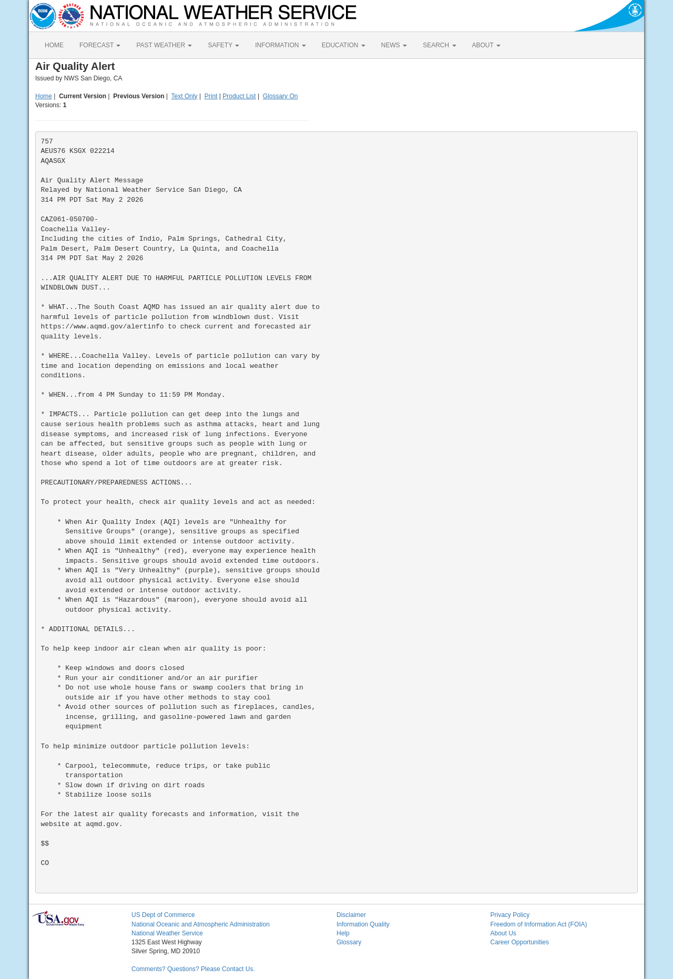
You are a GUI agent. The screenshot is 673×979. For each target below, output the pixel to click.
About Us (503, 933)
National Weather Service (167, 933)
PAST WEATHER (164, 45)
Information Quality (363, 924)
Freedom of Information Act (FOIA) (539, 924)
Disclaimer (351, 915)
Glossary (348, 942)
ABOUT (486, 45)
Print (211, 96)
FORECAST (99, 45)
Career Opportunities (520, 942)
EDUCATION (343, 45)
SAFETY (223, 45)
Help (343, 933)
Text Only (184, 96)
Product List (239, 96)
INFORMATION (280, 45)
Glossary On (280, 96)
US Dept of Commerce (163, 915)
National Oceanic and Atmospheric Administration (200, 924)
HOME (54, 45)
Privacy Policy (510, 915)
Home (43, 96)
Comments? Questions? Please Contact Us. (193, 969)
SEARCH (439, 45)
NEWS (394, 45)
